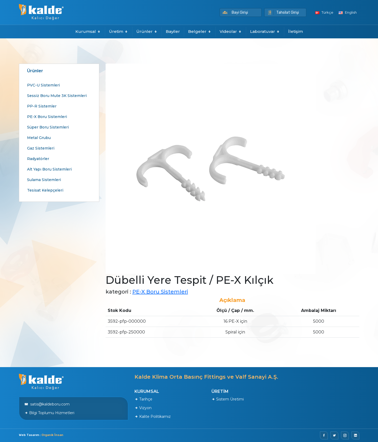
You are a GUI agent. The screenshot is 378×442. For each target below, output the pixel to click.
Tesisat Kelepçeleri (45, 190)
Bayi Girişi (235, 12)
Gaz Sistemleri (40, 148)
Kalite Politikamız (152, 416)
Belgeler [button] (199, 31)
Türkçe (324, 12)
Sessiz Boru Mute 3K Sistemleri (57, 95)
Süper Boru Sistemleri (48, 127)
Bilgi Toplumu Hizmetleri (49, 412)
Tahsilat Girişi (283, 12)
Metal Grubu (39, 137)
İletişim (295, 31)
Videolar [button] (231, 31)
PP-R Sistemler (41, 106)
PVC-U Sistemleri (43, 85)
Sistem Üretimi (227, 399)
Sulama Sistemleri (44, 179)
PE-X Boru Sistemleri (47, 116)
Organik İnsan (52, 435)
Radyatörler (38, 158)
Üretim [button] (118, 31)
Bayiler (173, 31)
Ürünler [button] (147, 31)
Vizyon (143, 407)
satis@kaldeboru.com (47, 404)
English (348, 12)
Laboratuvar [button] (265, 31)
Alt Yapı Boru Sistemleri (49, 169)
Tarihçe (143, 399)
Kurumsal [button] (88, 31)
